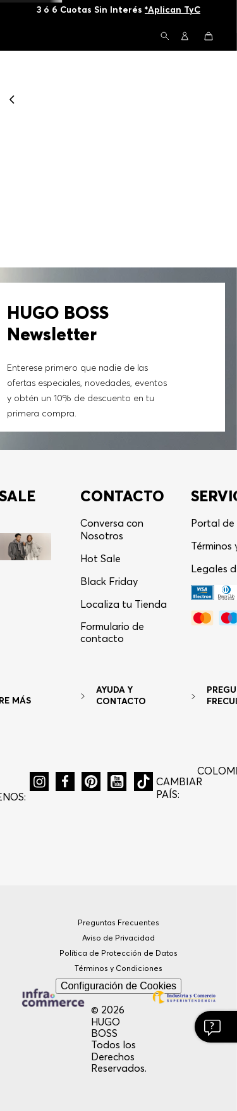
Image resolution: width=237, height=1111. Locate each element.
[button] (165, 37)
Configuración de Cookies (118, 985)
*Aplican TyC (172, 9)
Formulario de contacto (112, 632)
